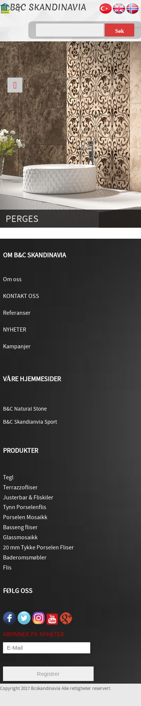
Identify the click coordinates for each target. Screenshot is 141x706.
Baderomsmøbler (25, 557)
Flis (7, 567)
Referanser (17, 313)
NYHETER (14, 329)
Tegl (8, 477)
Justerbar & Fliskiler (28, 497)
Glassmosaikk (20, 537)
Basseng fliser (20, 527)
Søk (119, 31)
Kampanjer (17, 346)
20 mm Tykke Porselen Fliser (38, 547)
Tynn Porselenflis (24, 507)
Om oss (12, 279)
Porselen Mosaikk (25, 517)
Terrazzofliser (20, 487)
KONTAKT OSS (21, 296)
